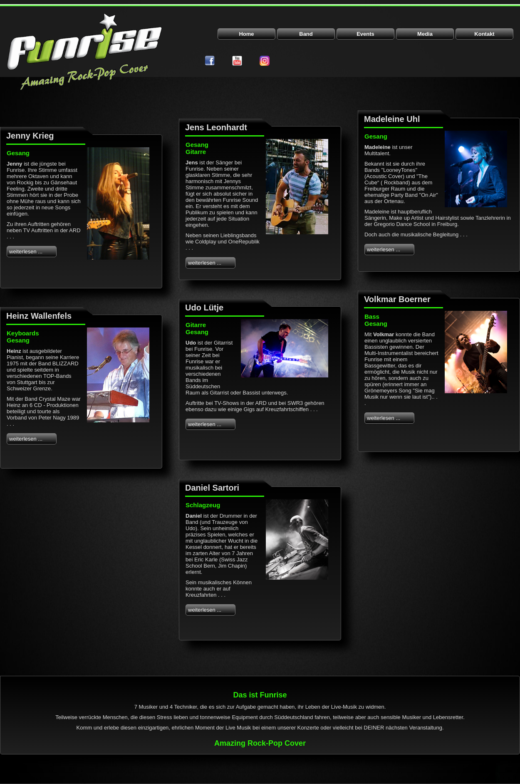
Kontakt (484, 34)
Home (246, 34)
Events (365, 34)
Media (425, 34)
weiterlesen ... (25, 251)
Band (306, 34)
